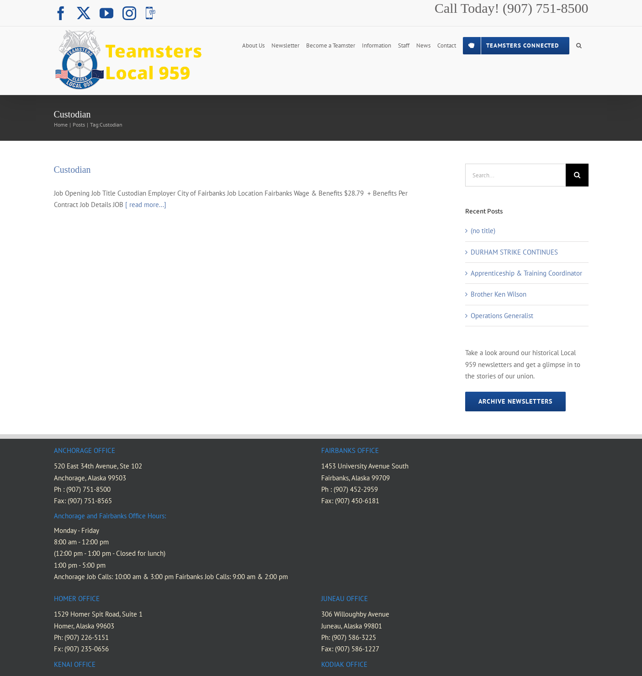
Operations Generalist (502, 315)
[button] (579, 45)
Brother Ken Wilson (498, 294)
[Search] (577, 175)
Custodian (72, 170)
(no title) (483, 230)
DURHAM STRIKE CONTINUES (514, 252)
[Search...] (515, 175)
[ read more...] (145, 204)
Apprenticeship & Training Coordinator (526, 273)
